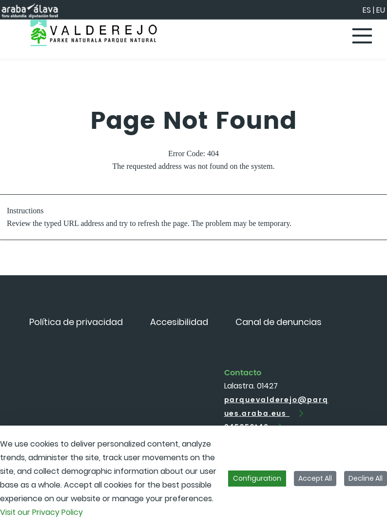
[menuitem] (76, 321)
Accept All (315, 478)
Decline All (365, 478)
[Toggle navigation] (362, 36)
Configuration (257, 478)
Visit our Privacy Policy (41, 512)
